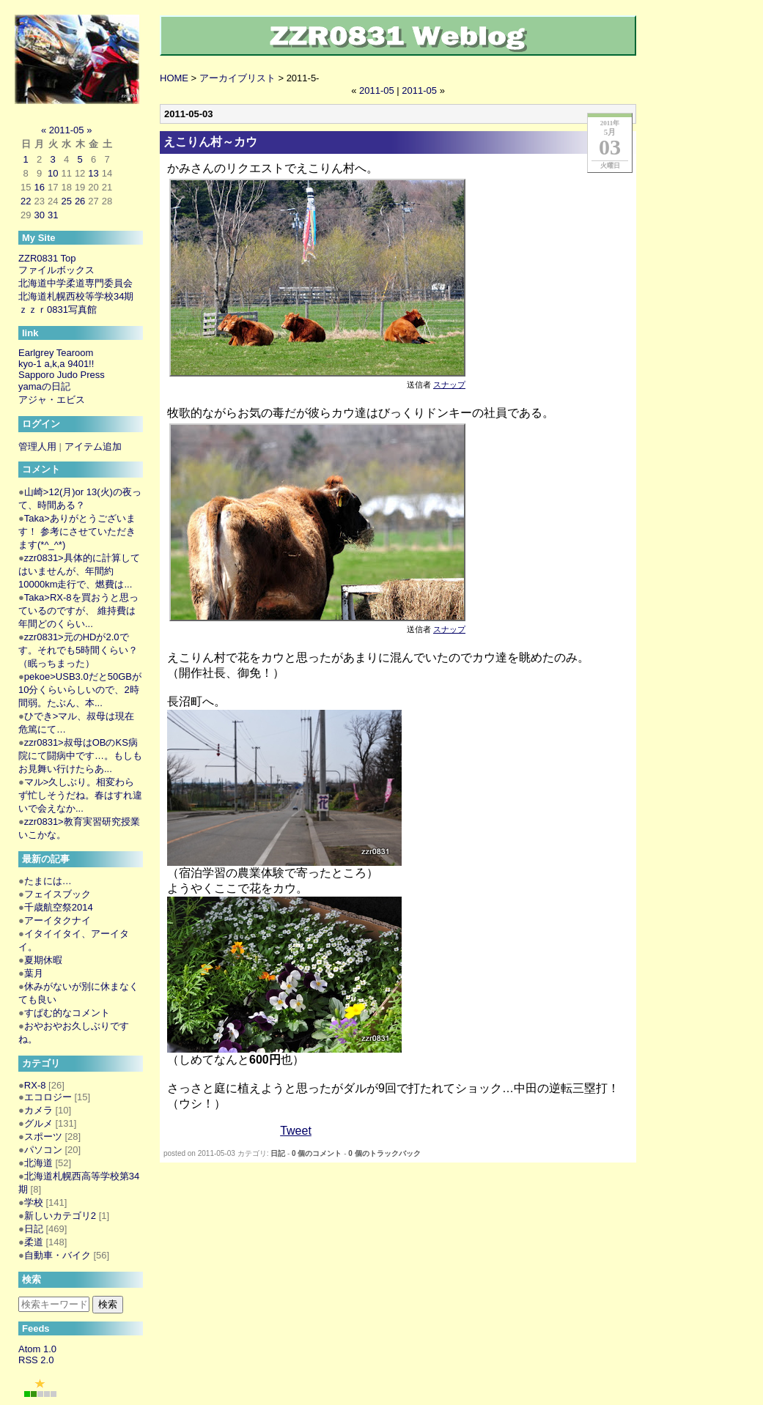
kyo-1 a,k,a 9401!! (56, 363)
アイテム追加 (93, 446)
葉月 (33, 973)
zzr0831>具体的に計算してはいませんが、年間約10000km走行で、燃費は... (79, 571)
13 (93, 173)
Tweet (296, 1130)
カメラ (38, 1110)
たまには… (48, 880)
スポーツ (43, 1136)
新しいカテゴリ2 (60, 1215)
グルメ (38, 1123)
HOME (174, 78)
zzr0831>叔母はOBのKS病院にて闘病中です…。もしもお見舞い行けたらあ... (80, 755)
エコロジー (48, 1096)
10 (53, 173)
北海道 (38, 1162)
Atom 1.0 (37, 1348)
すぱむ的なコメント (67, 1012)
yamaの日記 (44, 386)
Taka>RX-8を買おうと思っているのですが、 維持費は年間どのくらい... (78, 610)
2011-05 (376, 90)
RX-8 (35, 1085)
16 (39, 187)
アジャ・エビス (51, 399)
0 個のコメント (317, 1153)
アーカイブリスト (237, 78)
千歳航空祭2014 (58, 907)
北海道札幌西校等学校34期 (75, 296)
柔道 (33, 1242)
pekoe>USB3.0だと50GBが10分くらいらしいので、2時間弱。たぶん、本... (79, 689)
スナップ (449, 384)
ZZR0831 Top (47, 258)
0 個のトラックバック (384, 1153)
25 (66, 201)
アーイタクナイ (57, 920)
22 (26, 201)
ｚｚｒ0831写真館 (57, 309)
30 (39, 215)
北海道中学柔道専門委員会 (75, 283)
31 (53, 215)
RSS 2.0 (36, 1359)
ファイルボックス (56, 269)
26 (80, 201)
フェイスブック (57, 894)
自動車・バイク (57, 1255)
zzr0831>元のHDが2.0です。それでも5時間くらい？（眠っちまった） (78, 650)
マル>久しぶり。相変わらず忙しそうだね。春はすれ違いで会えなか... (80, 795)
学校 (33, 1202)
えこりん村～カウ (210, 142)
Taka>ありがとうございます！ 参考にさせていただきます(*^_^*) (77, 531)
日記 (277, 1153)
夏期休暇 (43, 959)
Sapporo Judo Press (61, 374)
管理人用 (37, 446)
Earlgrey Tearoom (55, 352)
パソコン (43, 1149)
